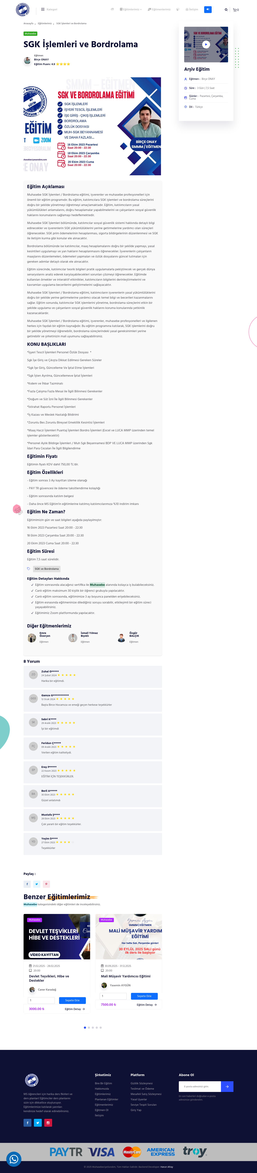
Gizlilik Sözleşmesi (142, 1083)
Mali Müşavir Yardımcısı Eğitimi (125, 976)
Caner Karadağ (47, 990)
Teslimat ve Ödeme (142, 1089)
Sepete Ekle (72, 1000)
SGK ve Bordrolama (47, 569)
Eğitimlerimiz (129, 9)
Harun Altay (166, 1167)
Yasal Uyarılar (139, 1099)
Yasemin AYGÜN (120, 985)
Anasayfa (28, 24)
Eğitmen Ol (101, 1110)
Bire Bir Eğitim (103, 1083)
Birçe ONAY (41, 59)
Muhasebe (34, 920)
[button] (85, 1028)
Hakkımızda (102, 1089)
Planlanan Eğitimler (106, 1099)
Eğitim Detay (75, 1009)
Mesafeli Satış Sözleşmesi (146, 1094)
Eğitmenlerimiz (159, 9)
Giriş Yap (136, 1110)
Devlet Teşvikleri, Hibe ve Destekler (49, 979)
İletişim (192, 9)
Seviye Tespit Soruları (144, 1105)
